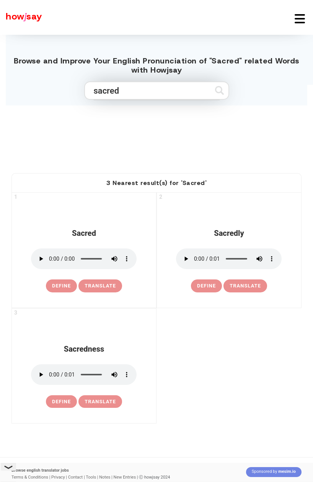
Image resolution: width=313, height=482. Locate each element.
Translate (100, 286)
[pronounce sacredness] (84, 374)
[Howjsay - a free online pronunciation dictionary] (21, 17)
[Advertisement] (156, 136)
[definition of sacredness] (61, 401)
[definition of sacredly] (206, 285)
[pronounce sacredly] (229, 258)
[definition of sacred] (61, 285)
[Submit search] (219, 90)
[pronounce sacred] (84, 258)
